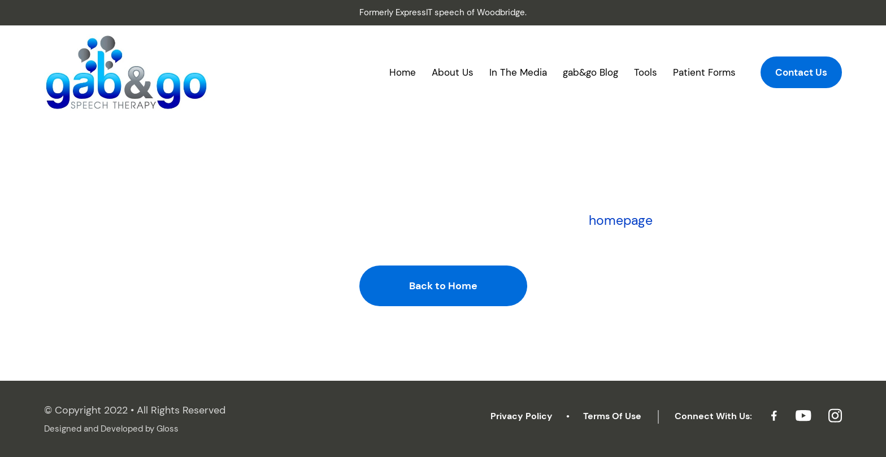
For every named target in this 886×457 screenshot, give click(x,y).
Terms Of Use (612, 416)
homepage (621, 220)
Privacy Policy (521, 416)
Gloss (168, 428)
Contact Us (801, 72)
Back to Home (443, 286)
